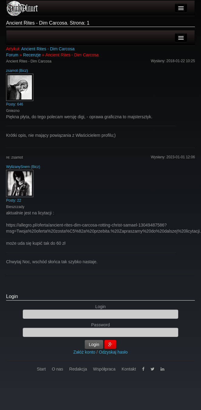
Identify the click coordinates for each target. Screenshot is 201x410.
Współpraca (104, 369)
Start (41, 369)
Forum (12, 54)
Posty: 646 (14, 104)
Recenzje (32, 54)
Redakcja (78, 369)
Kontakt (128, 369)
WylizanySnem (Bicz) (23, 167)
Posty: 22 (13, 200)
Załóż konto (84, 352)
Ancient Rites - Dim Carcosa (48, 48)
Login (12, 296)
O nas (57, 369)
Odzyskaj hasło (113, 352)
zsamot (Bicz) (17, 71)
